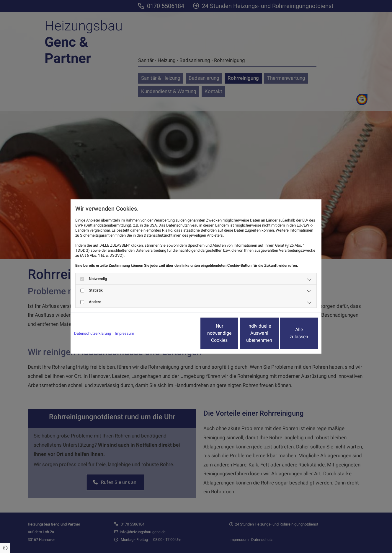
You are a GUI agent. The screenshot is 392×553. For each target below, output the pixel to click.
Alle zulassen (290, 333)
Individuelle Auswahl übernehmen (235, 333)
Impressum (124, 333)
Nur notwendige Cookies (178, 333)
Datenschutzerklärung (92, 333)
